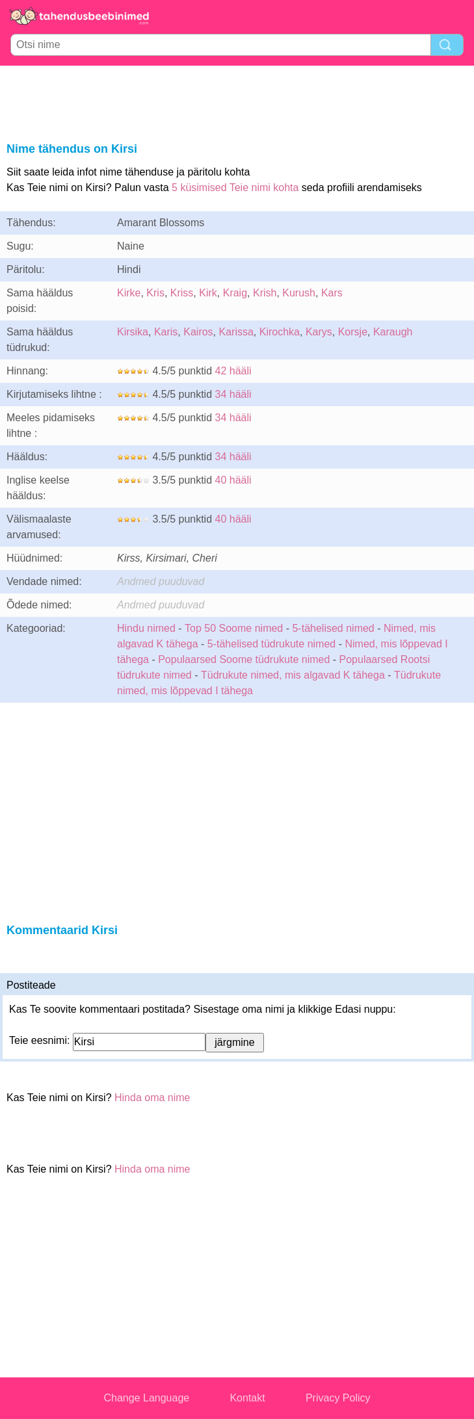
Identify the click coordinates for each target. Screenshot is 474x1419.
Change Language (147, 1397)
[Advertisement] (237, 101)
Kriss (182, 292)
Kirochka (279, 331)
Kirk (208, 292)
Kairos (198, 331)
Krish (264, 292)
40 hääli (233, 480)
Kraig (235, 292)
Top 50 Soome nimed (234, 628)
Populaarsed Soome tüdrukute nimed (244, 659)
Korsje (352, 331)
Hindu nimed (146, 628)
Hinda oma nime (152, 1097)
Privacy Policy (338, 1397)
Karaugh (393, 331)
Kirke (128, 292)
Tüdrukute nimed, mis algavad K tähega (293, 675)
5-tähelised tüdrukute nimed (271, 643)
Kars (332, 292)
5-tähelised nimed (334, 628)
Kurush (298, 292)
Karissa (236, 331)
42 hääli (233, 370)
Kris (155, 292)
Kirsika (132, 331)
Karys (319, 331)
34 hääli (233, 394)
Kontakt (247, 1397)
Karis (166, 331)
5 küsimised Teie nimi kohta (235, 187)
